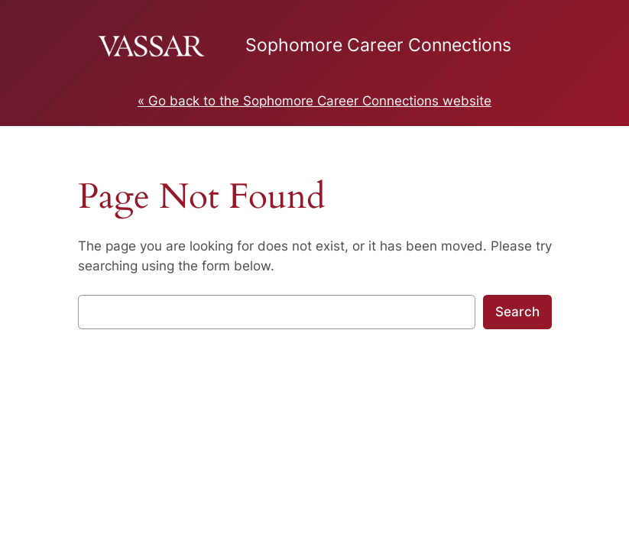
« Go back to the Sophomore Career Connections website (314, 100)
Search (517, 311)
